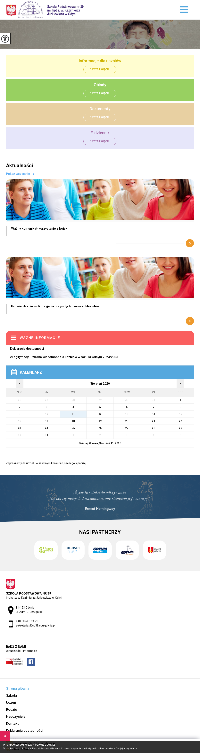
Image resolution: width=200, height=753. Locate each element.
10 (46, 414)
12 (100, 414)
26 (100, 428)
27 (126, 428)
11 (73, 414)
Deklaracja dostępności (27, 348)
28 (153, 428)
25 (73, 428)
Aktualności (19, 165)
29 (180, 428)
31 (46, 435)
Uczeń (11, 702)
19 (100, 421)
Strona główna (17, 688)
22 (180, 421)
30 (19, 435)
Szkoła (11, 695)
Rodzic (11, 709)
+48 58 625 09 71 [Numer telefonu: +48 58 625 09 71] (27, 621)
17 (46, 421)
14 (153, 414)
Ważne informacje (40, 338)
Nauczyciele (15, 716)
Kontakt (12, 723)
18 (73, 421)
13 (126, 414)
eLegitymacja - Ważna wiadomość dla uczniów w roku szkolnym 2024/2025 (64, 357)
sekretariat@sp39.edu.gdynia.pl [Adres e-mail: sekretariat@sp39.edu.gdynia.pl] (35, 625)
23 (19, 428)
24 (46, 428)
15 (180, 414)
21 (153, 421)
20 (126, 421)
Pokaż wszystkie (18, 173)
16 (19, 421)
